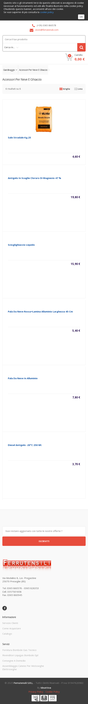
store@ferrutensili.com (46, 29)
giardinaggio (10, 69)
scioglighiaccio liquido (21, 244)
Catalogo (7, 633)
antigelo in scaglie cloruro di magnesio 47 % (34, 178)
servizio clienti (10, 623)
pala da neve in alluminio (23, 378)
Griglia (65, 88)
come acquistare (11, 628)
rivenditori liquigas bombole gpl (20, 655)
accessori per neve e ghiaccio (33, 69)
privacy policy (35, 691)
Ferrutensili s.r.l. (23, 682)
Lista (78, 88)
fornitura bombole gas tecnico (19, 650)
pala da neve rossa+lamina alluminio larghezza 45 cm (40, 311)
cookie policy (53, 691)
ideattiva (46, 687)
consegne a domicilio (14, 660)
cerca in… (9, 47)
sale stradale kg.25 (19, 137)
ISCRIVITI (44, 541)
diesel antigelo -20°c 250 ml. (25, 445)
